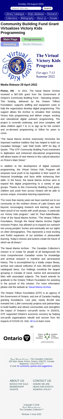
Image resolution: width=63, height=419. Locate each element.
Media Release (32, 44)
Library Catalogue (15, 14)
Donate (53, 18)
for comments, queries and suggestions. (35, 366)
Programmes (32, 39)
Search (47, 8)
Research (52, 14)
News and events (43, 387)
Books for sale (19, 384)
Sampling (10, 44)
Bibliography (27, 18)
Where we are (41, 384)
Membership (17, 387)
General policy (42, 389)
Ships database (36, 14)
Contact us (42, 380)
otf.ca (33, 321)
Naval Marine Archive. (40, 287)
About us (41, 18)
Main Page (10, 39)
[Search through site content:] (26, 8)
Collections (11, 18)
